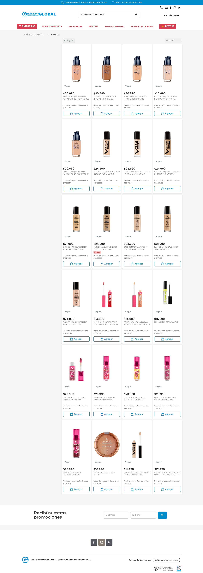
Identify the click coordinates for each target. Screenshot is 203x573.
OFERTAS (167, 26)
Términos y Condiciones (79, 559)
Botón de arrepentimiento (166, 560)
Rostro (30, 88)
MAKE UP (93, 26)
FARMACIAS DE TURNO (142, 26)
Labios (30, 79)
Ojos (29, 83)
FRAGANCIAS (75, 26)
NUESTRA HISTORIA (114, 26)
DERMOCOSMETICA (52, 26)
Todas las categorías (34, 34)
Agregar (76, 114)
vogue (68, 40)
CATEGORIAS (27, 26)
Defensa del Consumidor (140, 560)
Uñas (30, 93)
